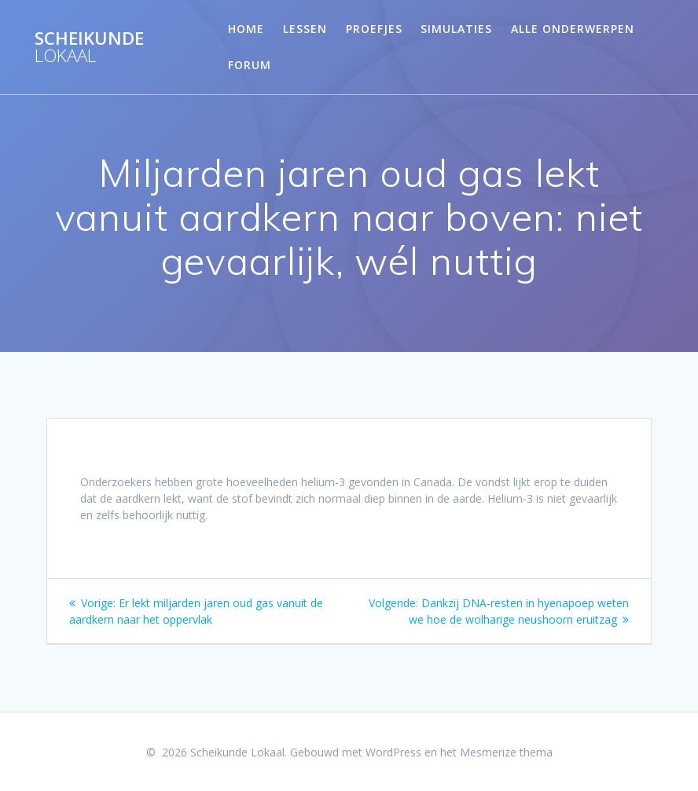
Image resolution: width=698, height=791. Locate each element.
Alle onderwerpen (572, 28)
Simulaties (456, 28)
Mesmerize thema (506, 752)
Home (246, 28)
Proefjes (374, 28)
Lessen (305, 28)
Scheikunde (89, 47)
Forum (249, 64)
